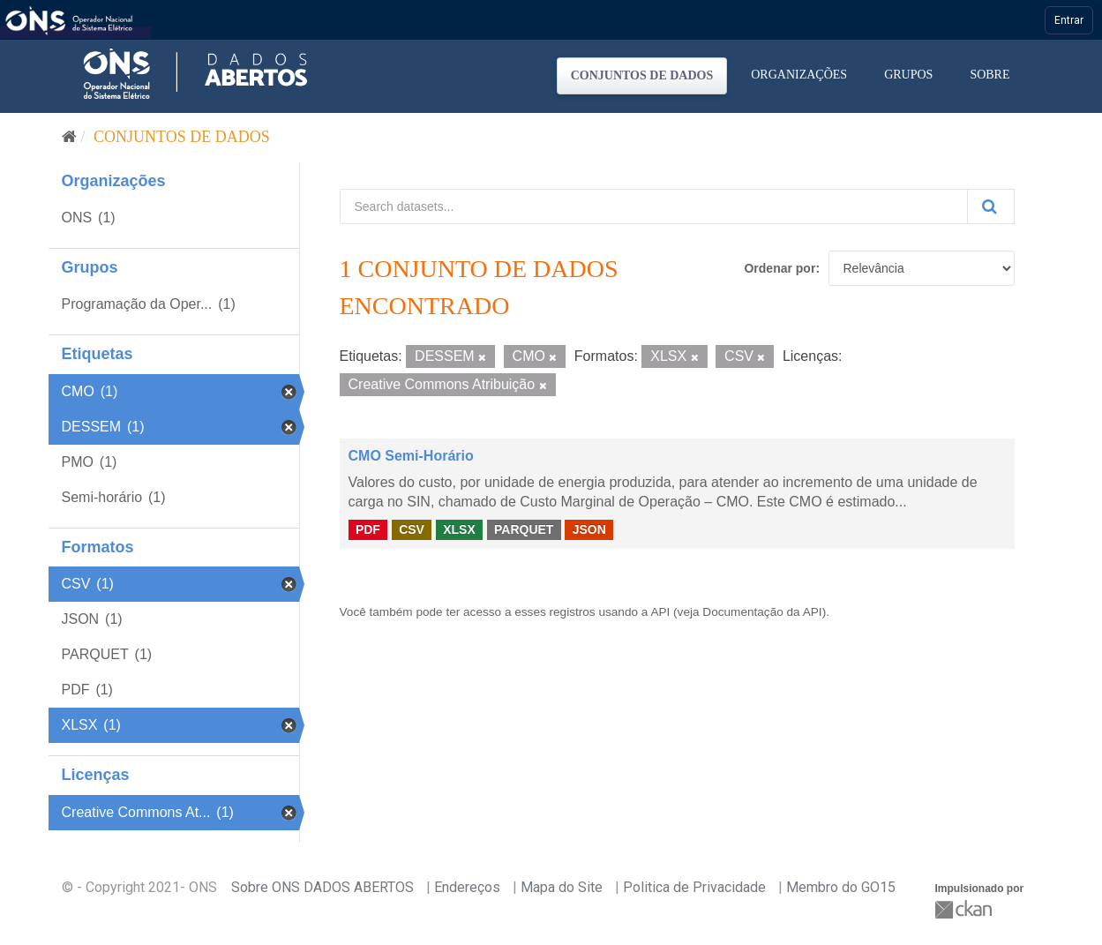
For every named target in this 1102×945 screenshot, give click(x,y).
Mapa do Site (562, 887)
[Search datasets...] (654, 206)
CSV (411, 529)
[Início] (69, 137)
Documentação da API (761, 612)
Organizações (799, 74)
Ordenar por (779, 268)
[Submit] (991, 206)
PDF (368, 529)
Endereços (467, 887)
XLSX (459, 529)
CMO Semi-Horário (411, 455)
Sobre (989, 74)
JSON (589, 529)
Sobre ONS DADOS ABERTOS (322, 887)
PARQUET (523, 529)
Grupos (908, 74)
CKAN (965, 909)
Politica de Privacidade (694, 887)
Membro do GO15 (841, 887)
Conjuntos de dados (642, 75)
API (660, 612)
